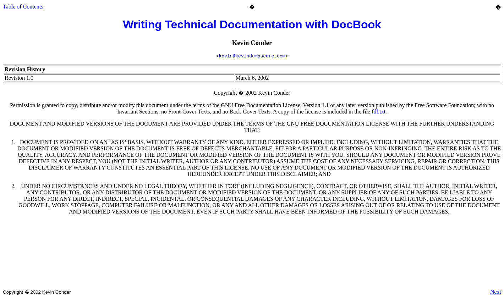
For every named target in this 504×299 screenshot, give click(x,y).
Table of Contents (23, 7)
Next (495, 293)
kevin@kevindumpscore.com (252, 57)
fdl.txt (378, 113)
